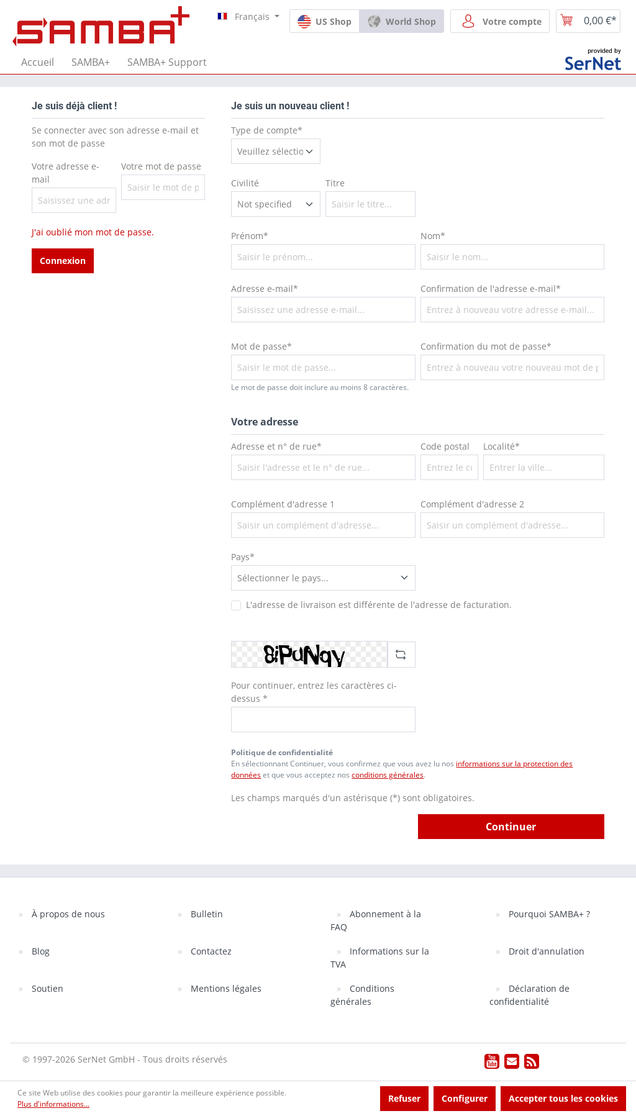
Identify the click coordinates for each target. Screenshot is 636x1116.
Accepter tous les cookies (563, 1098)
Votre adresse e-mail (65, 172)
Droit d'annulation (545, 951)
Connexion (63, 260)
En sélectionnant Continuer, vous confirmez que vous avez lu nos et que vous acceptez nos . (402, 769)
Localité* (501, 446)
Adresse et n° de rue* (276, 446)
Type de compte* (266, 130)
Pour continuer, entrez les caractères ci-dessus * (314, 691)
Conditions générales (362, 994)
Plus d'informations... (53, 1104)
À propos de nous (67, 914)
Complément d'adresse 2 (472, 504)
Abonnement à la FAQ (375, 920)
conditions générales (388, 774)
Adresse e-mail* (264, 288)
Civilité (245, 183)
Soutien (46, 988)
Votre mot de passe (161, 166)
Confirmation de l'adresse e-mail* (490, 288)
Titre (335, 183)
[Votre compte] (500, 21)
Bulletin (205, 914)
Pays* (243, 557)
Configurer (465, 1098)
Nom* (432, 236)
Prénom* (249, 236)
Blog (39, 951)
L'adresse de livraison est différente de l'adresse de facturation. (379, 604)
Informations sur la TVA (379, 957)
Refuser (404, 1098)
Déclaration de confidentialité (529, 994)
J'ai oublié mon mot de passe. (93, 232)
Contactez (210, 951)
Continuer (511, 826)
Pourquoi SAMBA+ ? (548, 914)
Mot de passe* (261, 346)
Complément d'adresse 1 (283, 504)
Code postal (445, 446)
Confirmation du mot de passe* (486, 346)
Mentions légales (224, 988)
